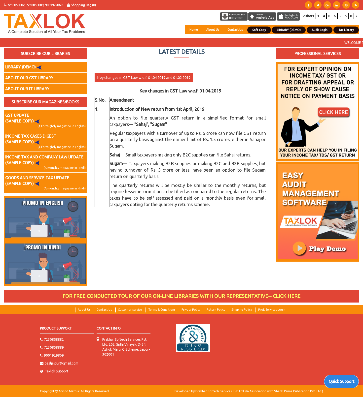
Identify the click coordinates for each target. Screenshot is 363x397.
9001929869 (53, 5)
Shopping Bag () (81, 5)
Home (193, 29)
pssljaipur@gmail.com (59, 363)
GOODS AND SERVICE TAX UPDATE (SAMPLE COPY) (45, 183)
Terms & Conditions (161, 309)
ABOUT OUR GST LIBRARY (29, 78)
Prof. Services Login (271, 309)
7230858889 (52, 347)
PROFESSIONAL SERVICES (317, 53)
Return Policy (216, 309)
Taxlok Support (54, 371)
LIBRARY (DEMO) (24, 67)
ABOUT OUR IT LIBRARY (27, 89)
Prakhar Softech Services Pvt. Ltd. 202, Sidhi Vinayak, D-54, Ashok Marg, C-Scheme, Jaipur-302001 (126, 346)
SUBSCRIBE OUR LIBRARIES (45, 53)
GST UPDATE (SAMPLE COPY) (45, 120)
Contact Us (235, 29)
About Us (212, 29)
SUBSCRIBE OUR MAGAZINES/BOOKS (45, 102)
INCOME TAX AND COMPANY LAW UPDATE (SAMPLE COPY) (45, 162)
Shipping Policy (241, 309)
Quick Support (341, 381)
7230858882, (16, 5)
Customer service (130, 309)
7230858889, (35, 5)
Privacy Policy (191, 309)
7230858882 (52, 339)
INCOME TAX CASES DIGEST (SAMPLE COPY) (45, 141)
